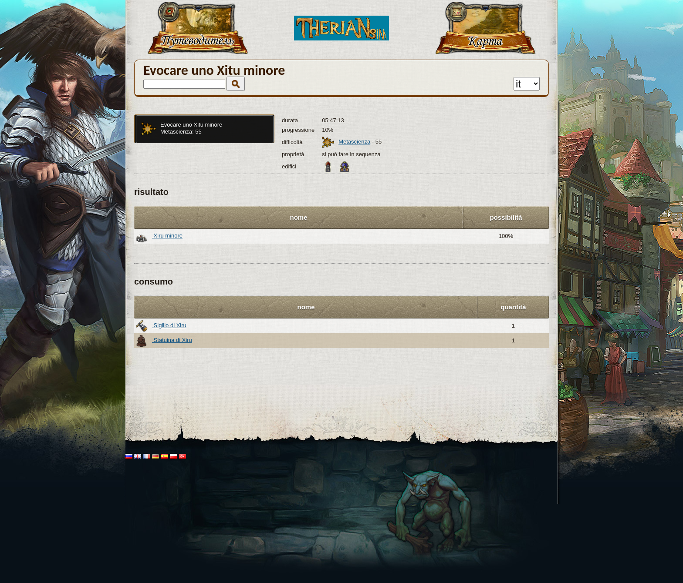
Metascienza (354, 141)
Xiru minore (159, 236)
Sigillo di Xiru (160, 326)
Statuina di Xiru (163, 341)
